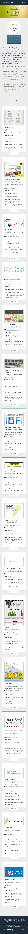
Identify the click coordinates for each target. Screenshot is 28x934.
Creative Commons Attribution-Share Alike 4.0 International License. (16, 926)
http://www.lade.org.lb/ (11, 528)
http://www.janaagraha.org (12, 477)
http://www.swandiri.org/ (11, 888)
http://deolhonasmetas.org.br (12, 330)
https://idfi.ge (9, 436)
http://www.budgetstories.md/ (13, 133)
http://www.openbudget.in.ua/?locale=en (12, 691)
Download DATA (14, 39)
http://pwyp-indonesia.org (12, 737)
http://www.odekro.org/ (11, 635)
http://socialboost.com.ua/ (12, 834)
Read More (14, 153)
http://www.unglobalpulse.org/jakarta (14, 786)
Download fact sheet (14, 36)
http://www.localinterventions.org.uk (14, 574)
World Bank (13, 922)
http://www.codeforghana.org (12, 236)
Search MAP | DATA (14, 42)
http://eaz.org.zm (10, 380)
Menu (23, 2)
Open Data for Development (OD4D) (18, 920)
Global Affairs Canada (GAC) (19, 924)
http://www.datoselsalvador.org (13, 279)
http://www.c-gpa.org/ (11, 188)
